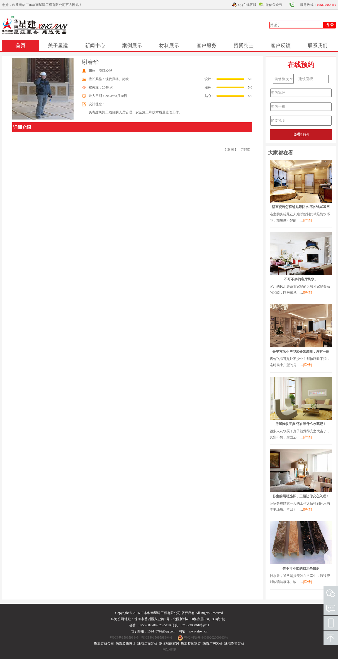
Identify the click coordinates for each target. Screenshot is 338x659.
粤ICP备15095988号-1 (156, 637)
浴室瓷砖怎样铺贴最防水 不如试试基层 (301, 207)
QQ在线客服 (247, 5)
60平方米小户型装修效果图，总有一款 (301, 352)
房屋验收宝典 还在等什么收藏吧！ (300, 424)
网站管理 (169, 650)
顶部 (245, 150)
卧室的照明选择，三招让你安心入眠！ (301, 496)
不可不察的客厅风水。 (301, 279)
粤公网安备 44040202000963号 (206, 637)
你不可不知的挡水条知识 (301, 568)
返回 (230, 150)
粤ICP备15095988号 (124, 637)
